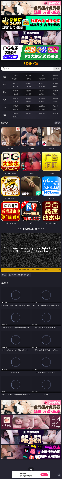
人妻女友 (42, 106)
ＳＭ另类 (55, 86)
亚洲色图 (28, 98)
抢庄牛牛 (55, 79)
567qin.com (31, 64)
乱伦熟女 (42, 94)
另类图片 (55, 101)
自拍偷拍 (28, 83)
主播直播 (42, 86)
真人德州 (28, 75)
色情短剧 (15, 117)
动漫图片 (55, 98)
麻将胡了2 (15, 79)
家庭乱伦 (28, 106)
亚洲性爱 (15, 91)
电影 (4, 92)
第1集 (4, 275)
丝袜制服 (28, 86)
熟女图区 (42, 101)
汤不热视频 (42, 113)
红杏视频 (55, 113)
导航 (4, 115)
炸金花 (29, 79)
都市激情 (15, 106)
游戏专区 (55, 75)
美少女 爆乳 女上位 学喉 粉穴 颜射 (19, 275)
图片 (4, 100)
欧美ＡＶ (42, 83)
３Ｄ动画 (55, 83)
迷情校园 (15, 109)
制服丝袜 (15, 94)
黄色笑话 (42, 109)
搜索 (57, 68)
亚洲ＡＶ (15, 83)
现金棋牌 (42, 79)
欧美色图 (42, 98)
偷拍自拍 (28, 91)
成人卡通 (42, 91)
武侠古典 (55, 106)
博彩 (4, 77)
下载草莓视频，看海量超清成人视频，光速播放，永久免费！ (36, 270)
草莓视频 (28, 113)
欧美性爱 (55, 91)
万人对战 (42, 75)
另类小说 (28, 109)
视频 (4, 85)
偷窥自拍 (15, 98)
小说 (4, 107)
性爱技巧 (55, 109)
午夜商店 (15, 113)
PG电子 (15, 75)
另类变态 (55, 94)
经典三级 (28, 94)
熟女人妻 (15, 86)
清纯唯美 (28, 101)
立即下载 (44, 475)
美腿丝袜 (15, 101)
